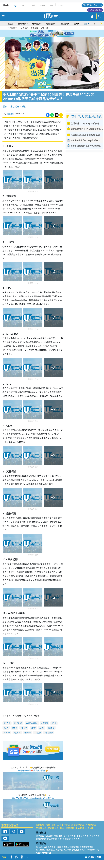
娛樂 (76, 23)
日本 (54, 723)
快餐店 (45, 723)
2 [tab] (49, 33)
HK (15, 5)
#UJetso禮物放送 (71, 849)
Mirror (7, 732)
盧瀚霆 (17, 732)
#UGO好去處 (41, 846)
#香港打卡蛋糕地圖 (70, 846)
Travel (23, 5)
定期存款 (44, 27)
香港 (15, 727)
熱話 (24, 106)
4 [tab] (54, 33)
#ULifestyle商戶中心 (89, 849)
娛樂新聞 (34, 27)
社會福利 (90, 828)
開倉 (54, 825)
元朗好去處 (91, 825)
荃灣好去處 (41, 828)
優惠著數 (22, 23)
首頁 (5, 106)
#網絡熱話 (46, 852)
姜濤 (34, 727)
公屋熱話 (24, 27)
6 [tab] (59, 33)
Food (33, 5)
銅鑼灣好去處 (77, 825)
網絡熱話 (49, 732)
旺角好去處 (53, 828)
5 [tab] (56, 33)
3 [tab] (51, 33)
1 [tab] (46, 33)
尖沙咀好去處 (63, 825)
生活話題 (14, 106)
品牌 (6, 727)
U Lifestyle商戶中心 (95, 10)
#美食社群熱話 (54, 846)
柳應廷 (28, 732)
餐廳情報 (70, 828)
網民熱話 (40, 836)
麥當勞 (24, 727)
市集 (48, 825)
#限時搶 (59, 849)
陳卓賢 (51, 727)
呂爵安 (38, 732)
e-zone (60, 5)
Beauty (42, 5)
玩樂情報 (36, 23)
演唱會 (11, 23)
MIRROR (18, 723)
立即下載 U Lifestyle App (93, 5)
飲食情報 (64, 23)
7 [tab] (51, 36)
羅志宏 (10, 113)
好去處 (7, 723)
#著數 (38, 852)
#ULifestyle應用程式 (45, 849)
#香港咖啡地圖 (86, 846)
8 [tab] (54, 36)
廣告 (42, 727)
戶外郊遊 (80, 828)
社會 (86, 23)
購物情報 (50, 23)
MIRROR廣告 (32, 723)
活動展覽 (40, 825)
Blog (51, 5)
